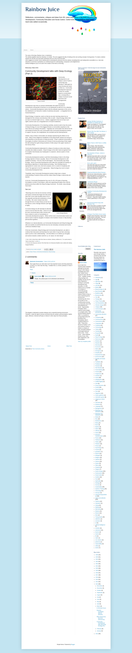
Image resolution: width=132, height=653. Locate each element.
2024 (97, 559)
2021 (97, 566)
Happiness (98, 393)
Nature (97, 428)
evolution (97, 528)
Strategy (97, 483)
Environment (98, 356)
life (96, 536)
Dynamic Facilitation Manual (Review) (100, 612)
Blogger (73, 644)
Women (97, 513)
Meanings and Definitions (98, 414)
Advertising (98, 277)
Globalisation (98, 379)
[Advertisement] (48, 331)
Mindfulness (98, 421)
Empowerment (99, 354)
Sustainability (98, 487)
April (98, 604)
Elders (96, 349)
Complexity (98, 317)
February (99, 628)
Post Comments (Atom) (38, 349)
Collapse (97, 307)
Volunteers (98, 503)
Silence (97, 465)
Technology (98, 490)
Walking (97, 507)
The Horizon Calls (99, 249)
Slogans (97, 469)
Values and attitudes (100, 498)
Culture (97, 329)
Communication (99, 309)
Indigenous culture (100, 399)
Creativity (97, 325)
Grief (96, 383)
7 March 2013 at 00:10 (49, 261)
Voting (96, 505)
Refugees (97, 455)
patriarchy (97, 542)
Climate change (99, 305)
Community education (100, 314)
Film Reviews (98, 367)
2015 (97, 579)
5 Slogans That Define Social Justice (96, 214)
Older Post (69, 346)
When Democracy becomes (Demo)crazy (101, 618)
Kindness (97, 404)
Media (96, 417)
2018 (97, 572)
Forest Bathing (99, 369)
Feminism (97, 366)
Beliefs (97, 287)
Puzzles (97, 449)
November (100, 588)
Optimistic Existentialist (36, 261)
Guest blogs (98, 389)
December (100, 586)
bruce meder (38, 276)
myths (96, 538)
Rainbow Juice (42, 9)
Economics (98, 347)
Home (25, 50)
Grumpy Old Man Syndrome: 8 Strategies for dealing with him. (95, 122)
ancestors (97, 521)
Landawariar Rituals (92, 182)
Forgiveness (98, 373)
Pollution (97, 443)
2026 (97, 554)
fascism (97, 532)
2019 (97, 570)
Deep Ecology (52, 251)
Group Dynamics (99, 385)
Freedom (97, 375)
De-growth (98, 333)
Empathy (97, 352)
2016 (97, 577)
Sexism (97, 463)
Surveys (97, 485)
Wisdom (97, 511)
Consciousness (99, 319)
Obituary (97, 430)
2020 (97, 568)
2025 (97, 557)
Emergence (98, 350)
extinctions (98, 530)
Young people (98, 517)
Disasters (97, 343)
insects (97, 534)
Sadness (97, 459)
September (100, 592)
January (99, 631)
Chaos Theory (33, 251)
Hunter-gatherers (99, 395)
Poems (97, 438)
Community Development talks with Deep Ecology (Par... (101, 624)
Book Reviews (99, 291)
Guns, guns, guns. (91, 163)
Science (97, 461)
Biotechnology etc (99, 289)
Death (96, 335)
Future (97, 377)
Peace (96, 432)
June (98, 599)
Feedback (97, 364)
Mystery (97, 426)
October (99, 590)
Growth (97, 387)
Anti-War (97, 285)
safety (96, 545)
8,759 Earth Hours (101, 608)
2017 (97, 575)
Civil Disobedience (100, 303)
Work (96, 515)
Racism (97, 453)
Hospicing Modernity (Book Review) (96, 172)
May (98, 601)
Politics (97, 442)
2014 (97, 581)
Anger (96, 283)
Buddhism (97, 293)
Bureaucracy (98, 295)
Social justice (98, 473)
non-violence (98, 540)
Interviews (97, 402)
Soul (96, 479)
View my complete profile (84, 341)
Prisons (97, 445)
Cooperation (98, 323)
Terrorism (97, 492)
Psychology (98, 447)
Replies (34, 273)
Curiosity (97, 331)
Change (97, 299)
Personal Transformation (99, 435)
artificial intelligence (100, 525)
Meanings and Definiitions (98, 411)
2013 (97, 584)
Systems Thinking (99, 488)
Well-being (98, 509)
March (99, 606)
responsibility (98, 543)
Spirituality (98, 481)
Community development (42, 251)
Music (96, 424)
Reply (31, 269)
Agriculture (98, 281)
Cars (96, 297)
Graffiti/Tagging (99, 381)
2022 (97, 563)
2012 (97, 633)
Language (97, 406)
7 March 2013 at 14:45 (50, 276)
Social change (98, 471)
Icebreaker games (99, 397)
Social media (98, 475)
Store (31, 50)
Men (96, 419)
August (99, 595)
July (98, 597)
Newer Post (29, 346)
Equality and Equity (100, 358)
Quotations (98, 451)
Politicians (97, 440)
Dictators (97, 341)
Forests (97, 371)
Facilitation (98, 362)
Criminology (98, 327)
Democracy (98, 339)
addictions (97, 519)
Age (96, 279)
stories (97, 547)
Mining (97, 423)
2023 (97, 561)
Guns (96, 391)
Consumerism (98, 321)
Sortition (97, 477)
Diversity (97, 345)
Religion (97, 457)
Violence (97, 501)
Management (98, 408)
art (96, 523)
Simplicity (97, 467)
